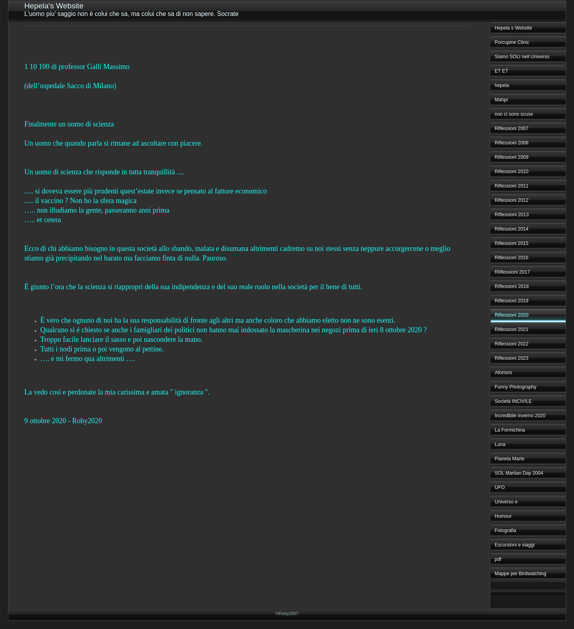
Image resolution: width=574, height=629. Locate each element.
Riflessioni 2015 (512, 243)
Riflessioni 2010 (512, 171)
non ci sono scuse (514, 114)
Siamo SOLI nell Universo (522, 56)
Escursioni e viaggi (515, 545)
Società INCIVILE (513, 401)
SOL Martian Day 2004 (519, 473)
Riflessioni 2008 (512, 143)
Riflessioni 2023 (512, 358)
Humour (503, 516)
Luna (500, 444)
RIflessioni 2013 (512, 214)
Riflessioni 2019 (512, 301)
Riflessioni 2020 (512, 315)
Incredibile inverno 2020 (520, 415)
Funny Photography (516, 387)
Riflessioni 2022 (512, 344)
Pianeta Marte (510, 458)
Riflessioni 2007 (512, 128)
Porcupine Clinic (512, 42)
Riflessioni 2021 (512, 329)
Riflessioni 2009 (512, 157)
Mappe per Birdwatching (520, 573)
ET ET (501, 71)
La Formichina (510, 430)
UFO (500, 487)
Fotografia (505, 530)
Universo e (506, 502)
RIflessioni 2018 (512, 286)
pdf (498, 559)
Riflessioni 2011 (512, 186)
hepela (502, 85)
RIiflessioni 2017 (512, 272)
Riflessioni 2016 (512, 257)
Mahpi (501, 100)
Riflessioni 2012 (512, 200)
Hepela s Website (513, 28)
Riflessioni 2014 (512, 229)
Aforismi (503, 372)
